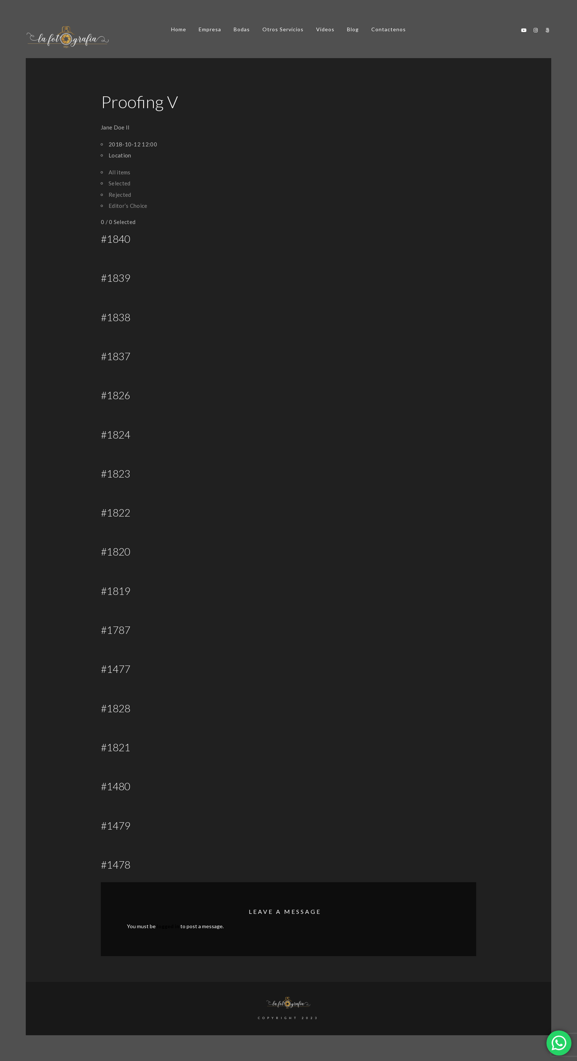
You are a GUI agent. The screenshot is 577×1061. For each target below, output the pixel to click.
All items (120, 172)
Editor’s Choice (128, 205)
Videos (325, 29)
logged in (168, 926)
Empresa (210, 29)
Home (178, 29)
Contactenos (388, 29)
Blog (353, 29)
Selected (119, 183)
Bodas (242, 29)
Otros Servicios (283, 29)
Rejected (120, 194)
